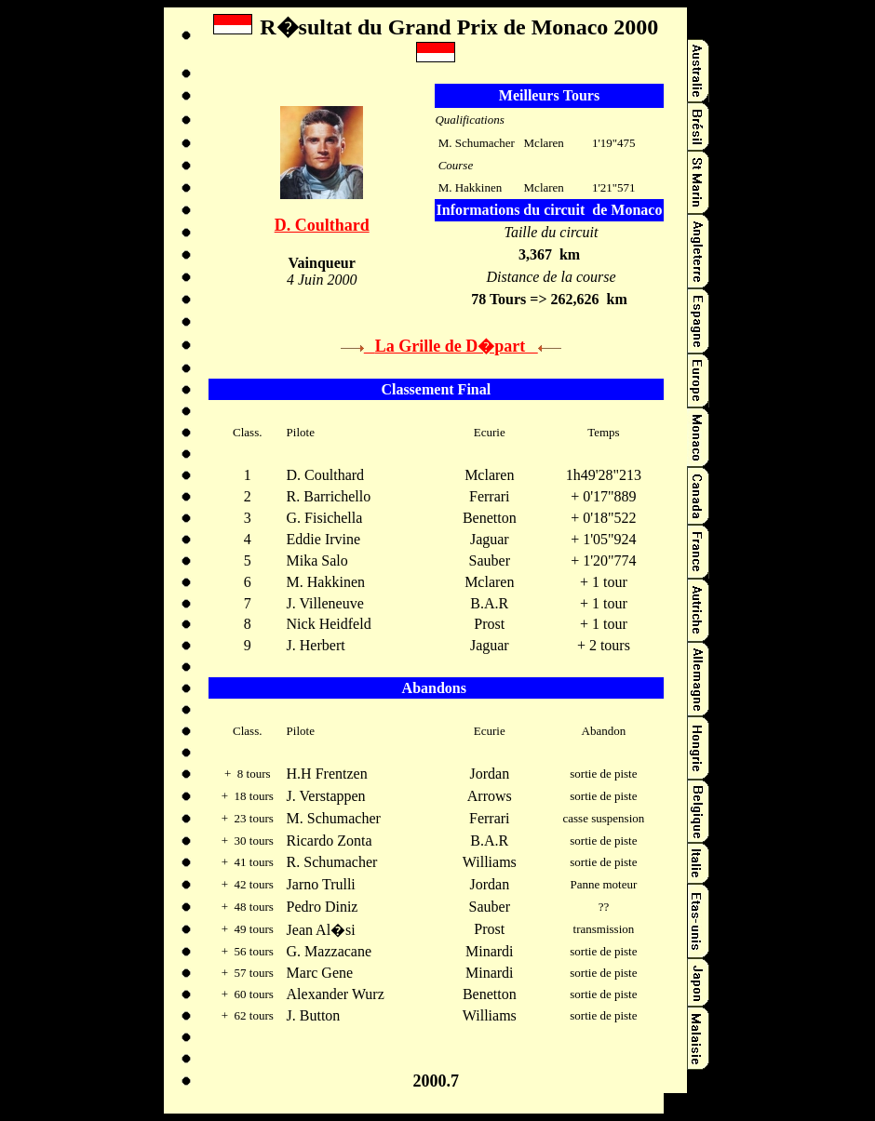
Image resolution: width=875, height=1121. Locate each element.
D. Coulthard (322, 225)
